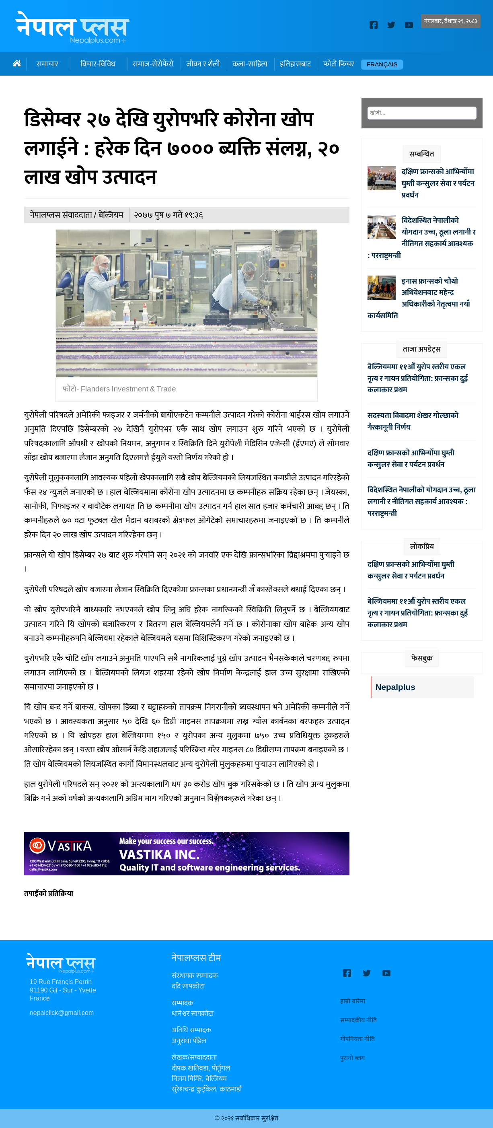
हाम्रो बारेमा (352, 1001)
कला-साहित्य (249, 64)
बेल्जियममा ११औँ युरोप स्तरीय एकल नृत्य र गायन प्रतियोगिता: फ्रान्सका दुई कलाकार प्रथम (418, 378)
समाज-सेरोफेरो (153, 64)
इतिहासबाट (295, 64)
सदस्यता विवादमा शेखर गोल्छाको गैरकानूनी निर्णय (413, 421)
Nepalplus (395, 687)
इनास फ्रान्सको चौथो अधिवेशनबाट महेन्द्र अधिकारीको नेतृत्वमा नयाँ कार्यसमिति (419, 298)
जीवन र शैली (203, 64)
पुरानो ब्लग (352, 1058)
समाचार (47, 64)
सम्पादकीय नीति (358, 1020)
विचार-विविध (97, 64)
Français (382, 65)
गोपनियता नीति (357, 1039)
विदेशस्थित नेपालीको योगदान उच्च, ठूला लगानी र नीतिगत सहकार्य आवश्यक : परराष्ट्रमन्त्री (422, 237)
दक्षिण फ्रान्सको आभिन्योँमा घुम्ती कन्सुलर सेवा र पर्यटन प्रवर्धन (438, 183)
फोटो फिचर (338, 64)
